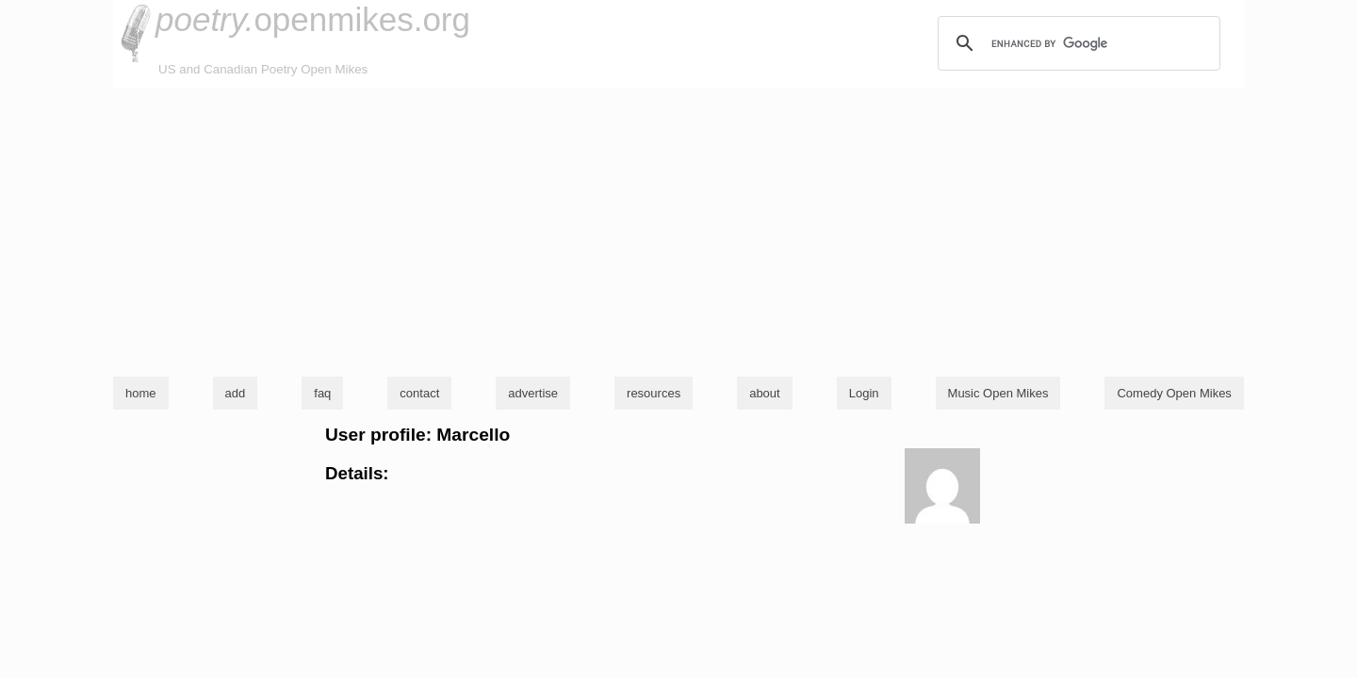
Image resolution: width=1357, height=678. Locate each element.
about (764, 393)
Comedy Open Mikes (1174, 393)
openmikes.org (312, 19)
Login (864, 393)
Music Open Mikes (998, 393)
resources (653, 393)
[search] (1076, 43)
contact (419, 393)
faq (322, 393)
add (235, 393)
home (140, 393)
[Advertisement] (678, 230)
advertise (533, 393)
